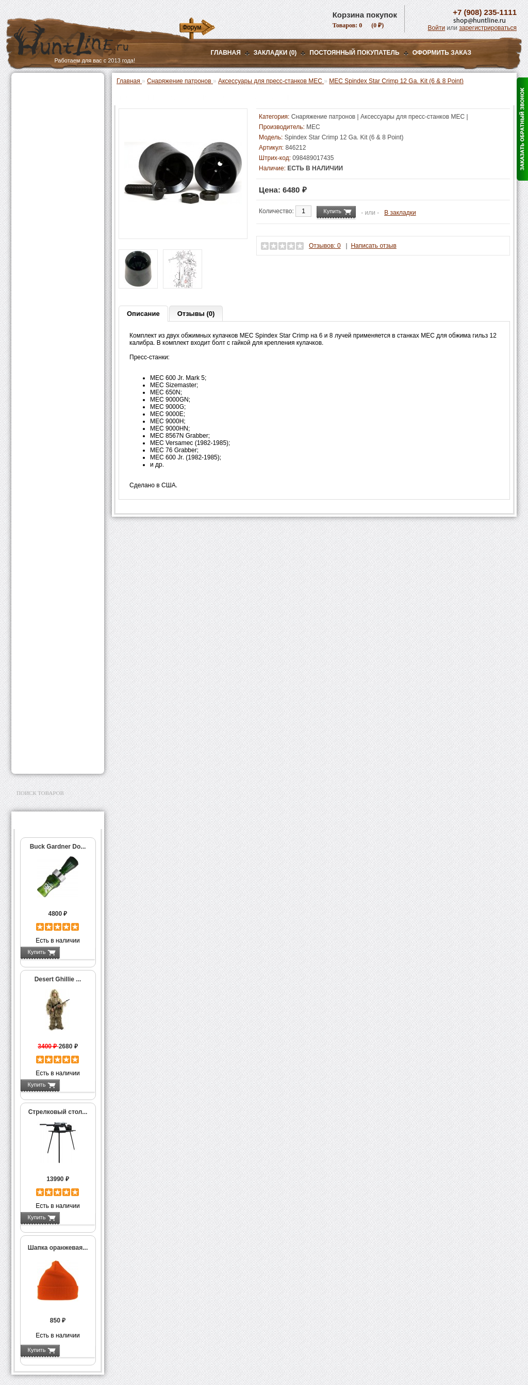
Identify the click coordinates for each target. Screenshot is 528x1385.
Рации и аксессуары (49, 150)
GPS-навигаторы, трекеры (45, 603)
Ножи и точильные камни (57, 711)
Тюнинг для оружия (48, 665)
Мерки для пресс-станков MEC (57, 278)
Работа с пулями (51, 426)
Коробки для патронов (59, 506)
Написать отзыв (373, 245)
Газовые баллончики (50, 86)
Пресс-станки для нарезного (52, 321)
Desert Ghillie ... (58, 979)
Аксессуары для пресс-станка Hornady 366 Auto (60, 300)
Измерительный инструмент (50, 473)
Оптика (29, 112)
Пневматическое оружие (55, 99)
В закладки (400, 212)
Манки (27, 163)
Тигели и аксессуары (57, 459)
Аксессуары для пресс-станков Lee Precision (60, 339)
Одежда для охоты (46, 619)
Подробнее (77, 952)
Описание (143, 313)
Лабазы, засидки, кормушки (44, 180)
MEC (313, 127)
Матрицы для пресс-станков (56, 376)
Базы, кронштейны (47, 137)
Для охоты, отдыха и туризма (50, 695)
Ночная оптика (40, 125)
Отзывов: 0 (325, 245)
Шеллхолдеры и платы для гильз (59, 394)
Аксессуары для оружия (55, 652)
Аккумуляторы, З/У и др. (55, 560)
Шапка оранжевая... (58, 1247)
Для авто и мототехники (55, 744)
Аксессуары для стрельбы (43, 636)
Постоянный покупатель (354, 52)
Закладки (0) (275, 52)
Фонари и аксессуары (51, 547)
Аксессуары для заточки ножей (55, 728)
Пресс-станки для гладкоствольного (52, 224)
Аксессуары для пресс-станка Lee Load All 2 (60, 242)
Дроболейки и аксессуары (47, 520)
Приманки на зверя (47, 196)
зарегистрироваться (488, 27)
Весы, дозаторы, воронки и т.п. (50, 491)
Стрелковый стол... (58, 1112)
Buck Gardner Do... (58, 846)
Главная (226, 52)
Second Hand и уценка (52, 757)
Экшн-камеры (39, 586)
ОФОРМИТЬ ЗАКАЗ (441, 52)
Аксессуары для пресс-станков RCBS (60, 358)
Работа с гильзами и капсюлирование (56, 412)
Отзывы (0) (196, 313)
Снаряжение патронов (52, 209)
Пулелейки (42, 448)
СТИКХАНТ (43, 534)
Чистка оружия (41, 678)
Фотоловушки (39, 573)
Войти (437, 27)
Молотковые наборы (56, 437)
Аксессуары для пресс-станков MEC (56, 260)
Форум (192, 27)
